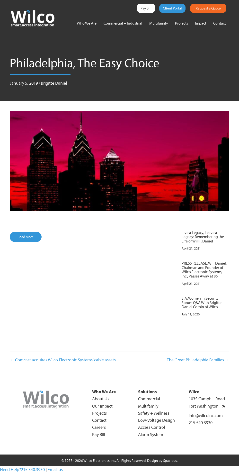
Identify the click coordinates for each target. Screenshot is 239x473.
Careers (99, 427)
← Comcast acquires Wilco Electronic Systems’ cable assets (63, 360)
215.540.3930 (200, 422)
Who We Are (87, 23)
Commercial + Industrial (123, 23)
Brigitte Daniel (54, 83)
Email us (55, 469)
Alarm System (150, 434)
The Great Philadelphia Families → (198, 360)
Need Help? (10, 469)
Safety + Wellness (153, 413)
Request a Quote (208, 8)
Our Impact (102, 406)
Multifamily (158, 23)
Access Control (151, 427)
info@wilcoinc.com (206, 415)
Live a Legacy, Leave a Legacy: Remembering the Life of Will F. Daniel (203, 236)
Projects (181, 23)
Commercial (149, 399)
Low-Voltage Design (156, 420)
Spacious (170, 460)
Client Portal (172, 8)
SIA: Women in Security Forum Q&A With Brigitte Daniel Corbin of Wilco (201, 302)
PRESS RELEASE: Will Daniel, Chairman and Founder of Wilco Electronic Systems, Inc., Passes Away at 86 (204, 269)
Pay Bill (146, 8)
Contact (219, 23)
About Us (100, 399)
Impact (200, 23)
